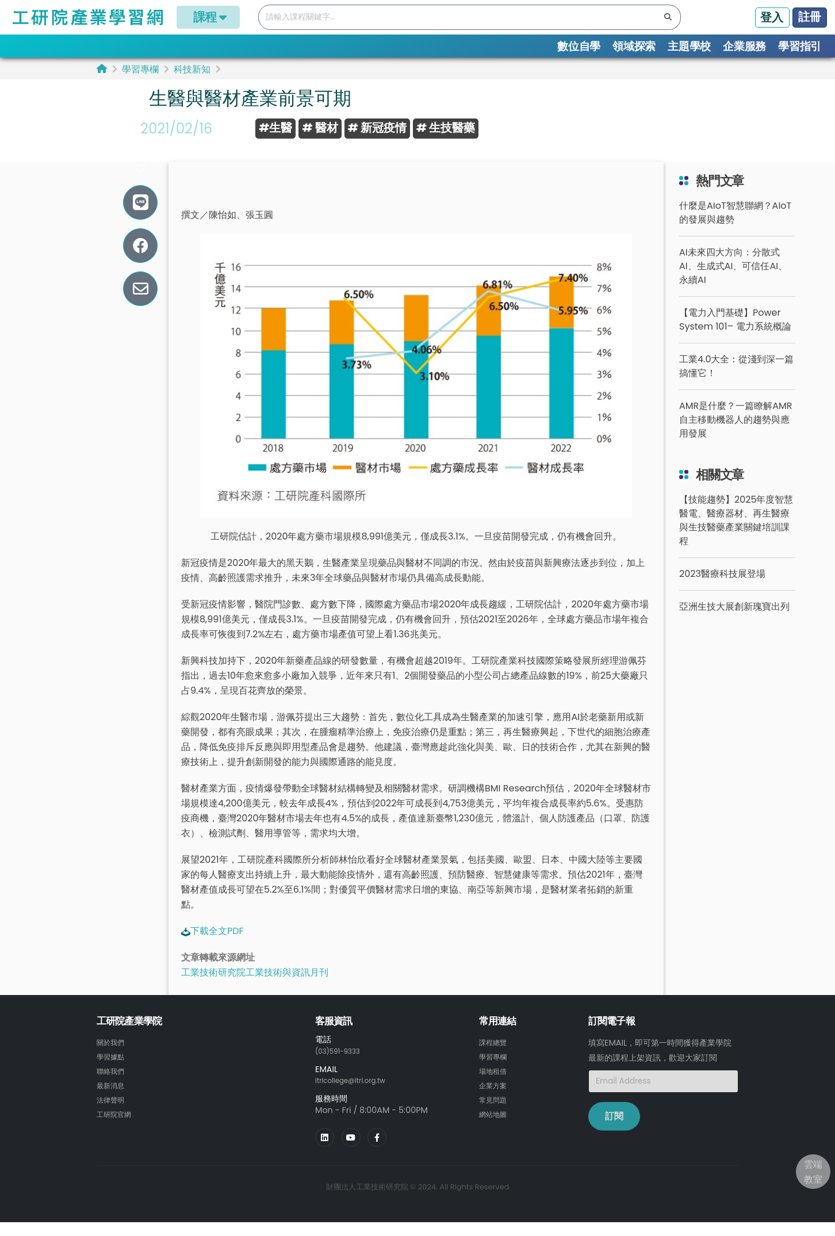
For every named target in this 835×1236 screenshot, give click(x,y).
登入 (771, 17)
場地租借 (495, 1085)
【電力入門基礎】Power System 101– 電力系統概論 (735, 335)
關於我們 (113, 1057)
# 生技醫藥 (445, 128)
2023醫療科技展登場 (722, 589)
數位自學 (578, 46)
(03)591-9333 (342, 1066)
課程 (208, 17)
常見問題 (495, 1113)
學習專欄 (140, 69)
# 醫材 (320, 128)
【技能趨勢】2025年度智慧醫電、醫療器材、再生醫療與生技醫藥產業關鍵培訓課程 (736, 535)
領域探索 (634, 46)
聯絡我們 (113, 1085)
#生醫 (275, 128)
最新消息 (113, 1099)
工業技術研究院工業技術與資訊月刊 (254, 987)
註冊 (809, 17)
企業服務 (744, 46)
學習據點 (113, 1071)
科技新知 (192, 69)
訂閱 (614, 1131)
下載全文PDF (217, 946)
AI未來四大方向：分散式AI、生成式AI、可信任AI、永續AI (733, 281)
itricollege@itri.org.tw (358, 1095)
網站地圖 (495, 1126)
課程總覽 (495, 1057)
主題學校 (689, 46)
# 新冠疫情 (377, 128)
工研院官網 (117, 1126)
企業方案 (495, 1099)
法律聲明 (113, 1113)
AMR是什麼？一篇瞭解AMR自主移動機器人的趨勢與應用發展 (735, 435)
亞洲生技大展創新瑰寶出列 (734, 622)
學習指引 (799, 46)
